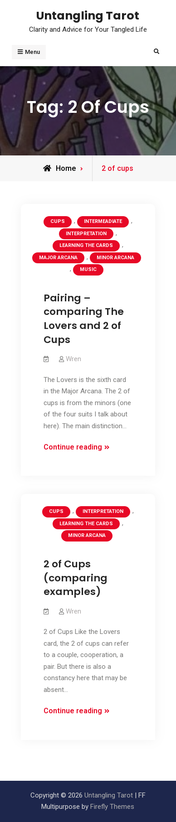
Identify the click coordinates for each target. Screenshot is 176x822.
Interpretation (86, 234)
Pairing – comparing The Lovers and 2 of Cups (84, 319)
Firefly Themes (112, 807)
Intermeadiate (103, 221)
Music (88, 269)
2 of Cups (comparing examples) (76, 578)
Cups (57, 221)
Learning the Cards (86, 245)
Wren (73, 359)
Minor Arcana (115, 258)
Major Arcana (58, 258)
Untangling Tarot (87, 15)
